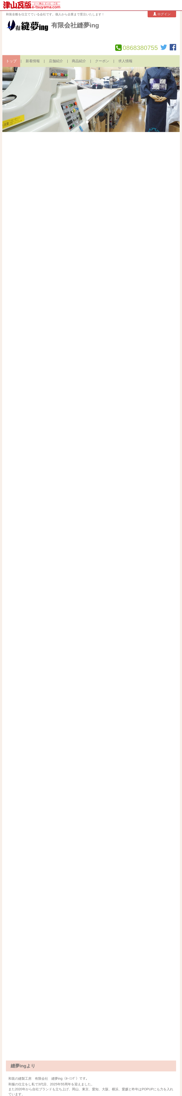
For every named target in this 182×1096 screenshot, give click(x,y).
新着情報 (33, 61)
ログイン (162, 14)
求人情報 (125, 61)
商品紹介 (79, 61)
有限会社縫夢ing (75, 25)
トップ (11, 61)
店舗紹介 (56, 61)
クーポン (102, 61)
